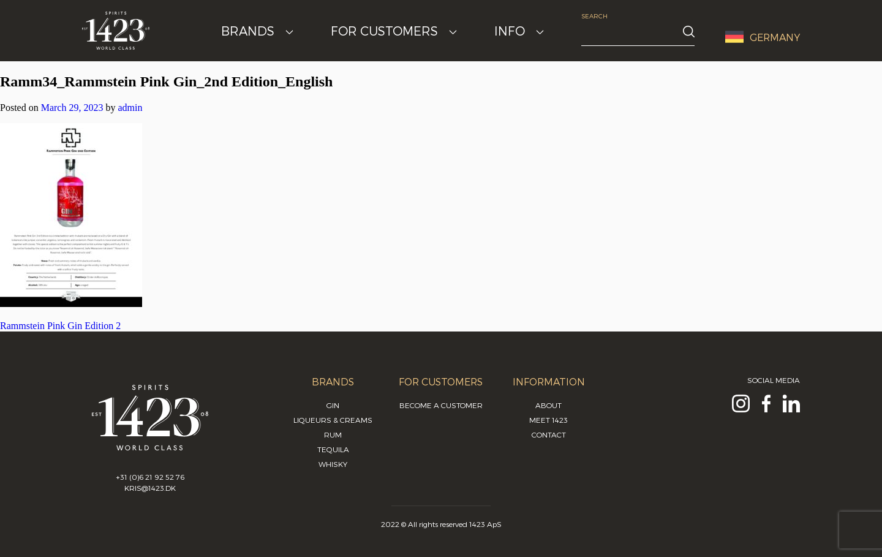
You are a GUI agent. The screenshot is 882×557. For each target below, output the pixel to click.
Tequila (333, 449)
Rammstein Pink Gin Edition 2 (60, 325)
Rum (333, 434)
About (548, 405)
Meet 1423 (548, 419)
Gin (332, 405)
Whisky (332, 464)
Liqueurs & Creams (332, 419)
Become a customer (441, 405)
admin (130, 107)
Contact (549, 434)
